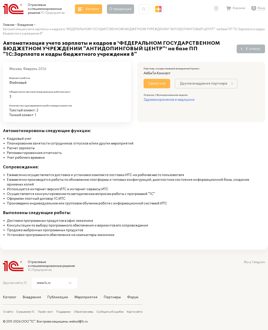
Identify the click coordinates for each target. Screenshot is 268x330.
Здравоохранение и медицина (169, 100)
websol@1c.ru (78, 321)
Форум (132, 297)
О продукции (120, 9)
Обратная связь (83, 311)
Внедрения (25, 25)
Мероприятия (85, 297)
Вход (261, 8)
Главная (8, 25)
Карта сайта (134, 311)
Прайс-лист (45, 311)
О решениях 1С (25, 311)
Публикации (57, 297)
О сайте (8, 311)
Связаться (156, 84)
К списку (253, 49)
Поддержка (63, 311)
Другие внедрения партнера (203, 84)
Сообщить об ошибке (109, 311)
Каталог (9, 297)
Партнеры (112, 297)
